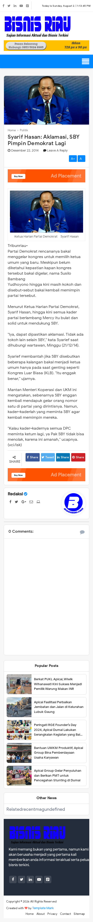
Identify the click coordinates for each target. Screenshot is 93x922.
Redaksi (15, 494)
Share (32, 457)
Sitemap (79, 914)
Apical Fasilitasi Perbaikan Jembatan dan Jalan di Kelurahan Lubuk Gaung (59, 707)
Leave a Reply (57, 150)
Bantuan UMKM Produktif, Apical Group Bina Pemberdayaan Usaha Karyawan (58, 753)
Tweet (47, 457)
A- (81, 158)
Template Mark (43, 908)
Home (30, 914)
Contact (65, 914)
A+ (73, 158)
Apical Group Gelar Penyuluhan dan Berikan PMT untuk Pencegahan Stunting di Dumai (57, 775)
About (40, 914)
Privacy (52, 914)
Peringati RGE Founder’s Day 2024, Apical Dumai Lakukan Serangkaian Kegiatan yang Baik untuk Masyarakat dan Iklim (58, 730)
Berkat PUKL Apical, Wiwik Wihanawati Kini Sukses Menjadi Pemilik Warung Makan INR (58, 684)
